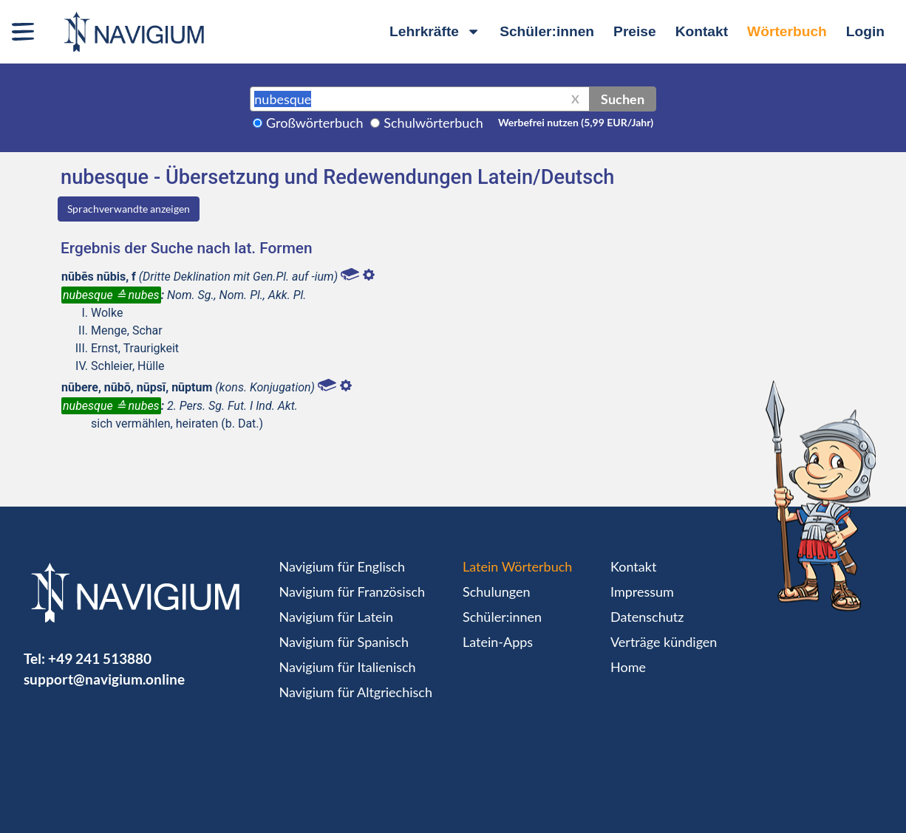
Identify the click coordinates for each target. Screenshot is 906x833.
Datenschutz (647, 617)
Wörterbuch (787, 31)
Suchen (622, 99)
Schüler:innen (547, 31)
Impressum (642, 591)
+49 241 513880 (99, 658)
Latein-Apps (498, 642)
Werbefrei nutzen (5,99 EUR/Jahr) (575, 122)
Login (865, 31)
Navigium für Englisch (342, 566)
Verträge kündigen (663, 642)
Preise (634, 31)
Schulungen (496, 591)
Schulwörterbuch (433, 122)
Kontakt (701, 31)
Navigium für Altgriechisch (355, 692)
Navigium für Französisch (352, 591)
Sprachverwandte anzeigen (128, 208)
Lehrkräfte (434, 31)
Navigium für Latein (336, 617)
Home (628, 667)
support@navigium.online (104, 679)
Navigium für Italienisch (347, 667)
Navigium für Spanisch (344, 642)
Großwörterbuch (315, 122)
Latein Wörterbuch (517, 566)
